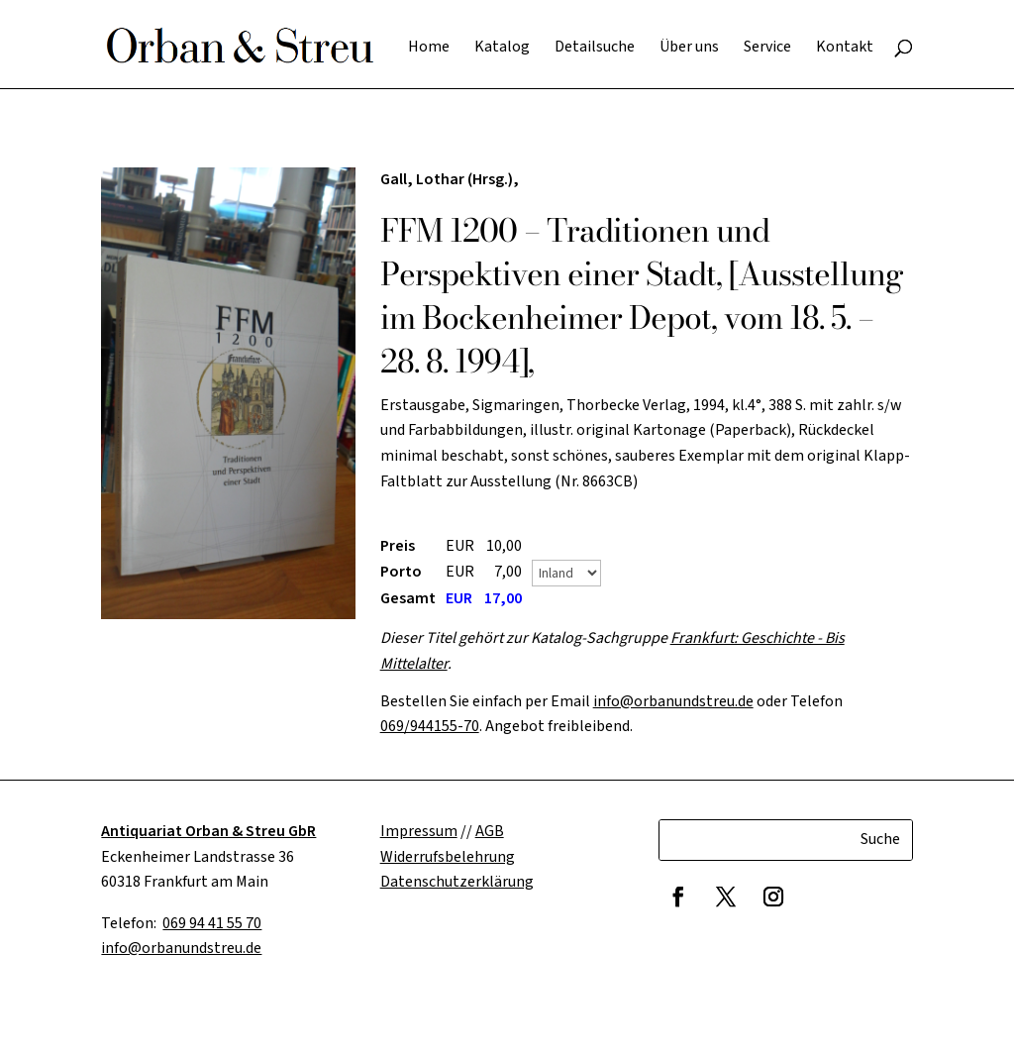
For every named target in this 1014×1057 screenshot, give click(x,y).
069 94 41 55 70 (211, 923)
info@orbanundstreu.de (673, 701)
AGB (489, 831)
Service (767, 48)
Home (429, 48)
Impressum (418, 831)
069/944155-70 (429, 726)
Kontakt (844, 48)
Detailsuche (595, 48)
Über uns (689, 48)
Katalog (502, 48)
